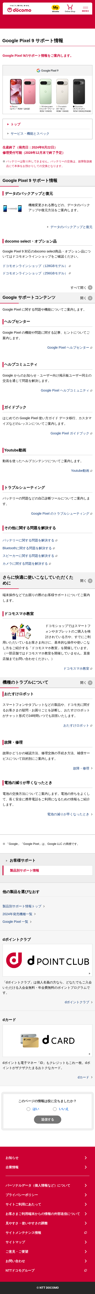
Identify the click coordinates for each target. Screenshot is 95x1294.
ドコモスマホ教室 (76, 668)
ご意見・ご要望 (17, 1251)
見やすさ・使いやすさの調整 (27, 1223)
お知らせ (12, 1158)
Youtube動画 (80, 470)
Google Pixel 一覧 (15, 922)
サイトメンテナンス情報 (46, 1233)
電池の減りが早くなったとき (68, 814)
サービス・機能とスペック (30, 133)
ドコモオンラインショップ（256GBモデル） (35, 273)
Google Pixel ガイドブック (70, 433)
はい (36, 1109)
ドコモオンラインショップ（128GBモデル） (35, 266)
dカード (83, 1077)
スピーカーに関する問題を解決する (28, 556)
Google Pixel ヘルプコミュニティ (65, 390)
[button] (81, 287)
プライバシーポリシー (22, 1195)
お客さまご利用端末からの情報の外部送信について (43, 1214)
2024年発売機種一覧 (17, 914)
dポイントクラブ (77, 1002)
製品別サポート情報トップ (22, 906)
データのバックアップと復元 (71, 227)
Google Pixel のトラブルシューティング (60, 513)
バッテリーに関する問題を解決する (28, 540)
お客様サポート (23, 860)
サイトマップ (15, 1242)
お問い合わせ (15, 1261)
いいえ (64, 1109)
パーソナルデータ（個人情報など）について (38, 1185)
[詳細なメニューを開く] (85, 9)
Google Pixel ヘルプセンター (68, 347)
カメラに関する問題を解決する (25, 563)
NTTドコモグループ (46, 1271)
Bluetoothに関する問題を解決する (27, 548)
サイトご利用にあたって (23, 1204)
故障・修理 (81, 768)
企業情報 (12, 1167)
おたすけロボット (76, 725)
